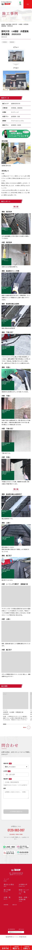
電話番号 (7, 779)
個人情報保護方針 (11, 929)
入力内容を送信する (16, 811)
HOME (3, 24)
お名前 (6, 771)
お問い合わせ (21, 929)
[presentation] (16, 804)
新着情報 (6, 904)
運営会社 (14, 904)
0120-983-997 (16, 830)
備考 (4, 788)
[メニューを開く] (27, 4)
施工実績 (8, 24)
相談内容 (7, 763)
